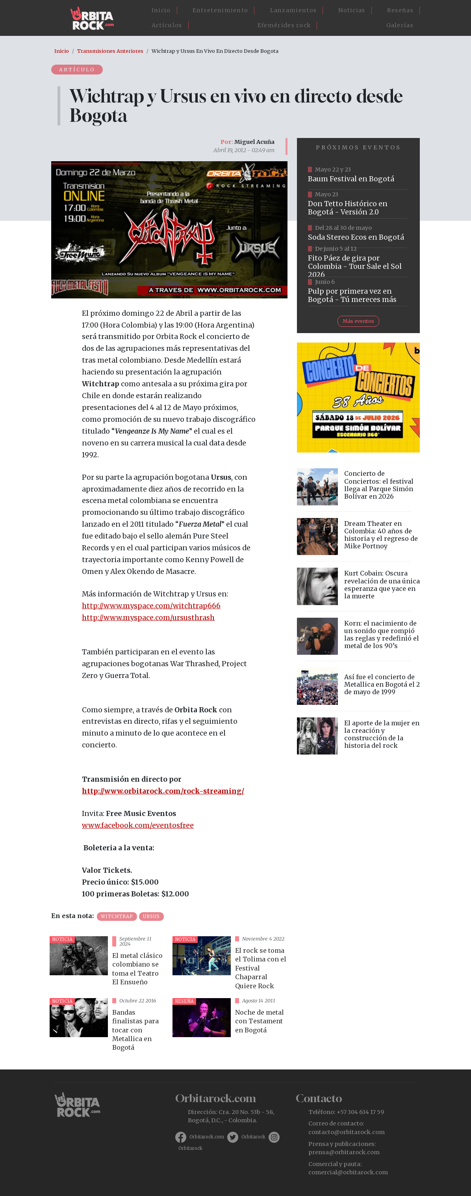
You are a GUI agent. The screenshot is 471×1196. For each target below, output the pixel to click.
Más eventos (358, 321)
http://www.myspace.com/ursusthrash (148, 617)
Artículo (77, 69)
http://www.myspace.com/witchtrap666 (151, 606)
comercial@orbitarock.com (348, 1172)
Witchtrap (117, 916)
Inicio (161, 10)
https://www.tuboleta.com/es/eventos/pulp (358, 291)
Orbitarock (253, 1137)
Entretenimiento (220, 10)
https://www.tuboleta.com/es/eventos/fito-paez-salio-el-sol (358, 262)
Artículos (167, 25)
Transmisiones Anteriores (110, 51)
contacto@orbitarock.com (346, 1132)
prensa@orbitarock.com (344, 1152)
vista (107, 964)
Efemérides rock (284, 25)
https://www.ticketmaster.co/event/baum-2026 (358, 175)
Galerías (400, 25)
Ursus (151, 916)
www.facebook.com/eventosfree (138, 825)
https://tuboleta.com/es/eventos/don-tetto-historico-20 (358, 204)
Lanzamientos (293, 10)
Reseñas (400, 10)
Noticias (351, 10)
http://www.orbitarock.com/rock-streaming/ (163, 791)
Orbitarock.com (206, 1137)
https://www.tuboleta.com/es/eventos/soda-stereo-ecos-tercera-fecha (358, 233)
